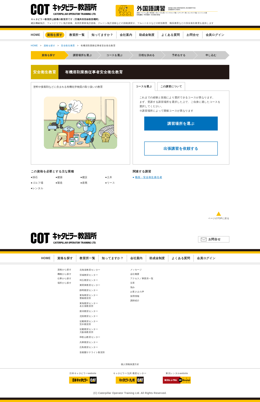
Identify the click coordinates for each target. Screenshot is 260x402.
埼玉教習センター (89, 280)
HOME (34, 45)
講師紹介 (134, 300)
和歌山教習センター (90, 337)
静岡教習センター (89, 290)
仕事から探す (64, 278)
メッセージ (136, 269)
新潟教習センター (89, 311)
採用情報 (134, 296)
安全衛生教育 (68, 45)
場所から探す (64, 283)
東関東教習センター (90, 285)
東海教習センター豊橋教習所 (89, 296)
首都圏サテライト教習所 (92, 352)
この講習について (171, 86)
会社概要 (134, 274)
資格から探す (64, 269)
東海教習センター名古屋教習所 (89, 305)
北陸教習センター (89, 316)
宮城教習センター (89, 275)
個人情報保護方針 (130, 364)
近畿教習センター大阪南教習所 (89, 330)
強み (132, 287)
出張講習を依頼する (181, 148)
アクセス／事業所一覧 (141, 278)
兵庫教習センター (89, 342)
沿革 (132, 283)
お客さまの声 (137, 291)
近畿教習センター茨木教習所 (89, 323)
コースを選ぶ (144, 86)
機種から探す (64, 274)
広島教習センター (89, 347)
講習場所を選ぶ (180, 124)
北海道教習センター (90, 270)
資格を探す (49, 45)
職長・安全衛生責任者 (148, 177)
